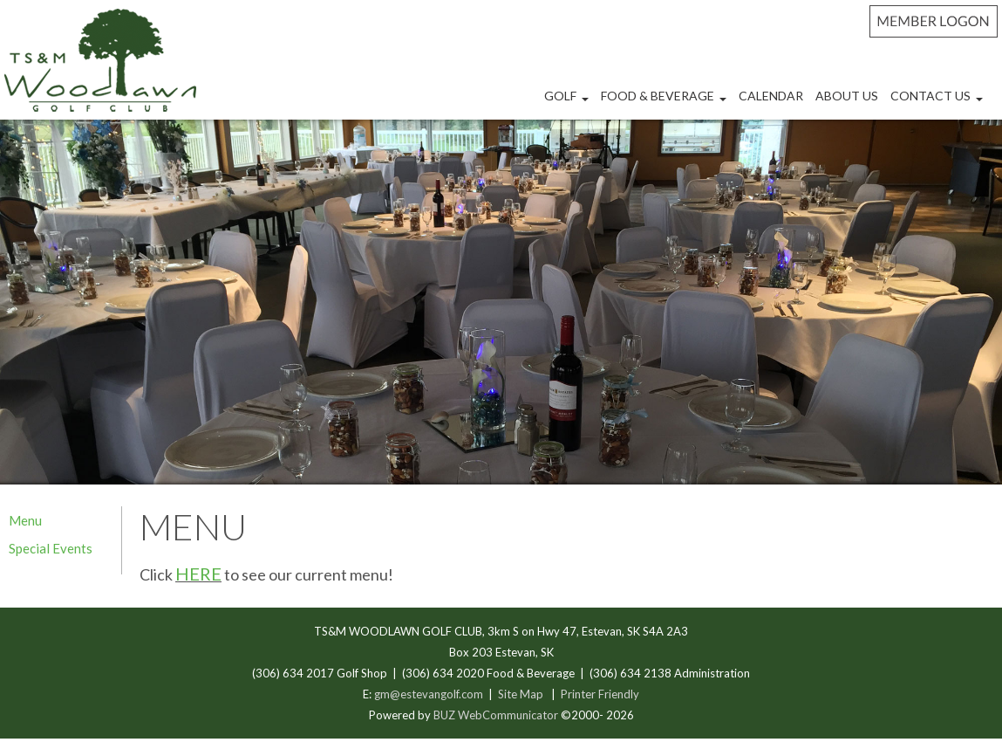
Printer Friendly (600, 694)
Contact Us (938, 102)
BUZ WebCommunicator (495, 715)
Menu (25, 520)
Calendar (771, 95)
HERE (198, 573)
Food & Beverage (666, 102)
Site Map (520, 694)
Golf (568, 102)
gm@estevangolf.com (428, 694)
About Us (846, 95)
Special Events (50, 548)
